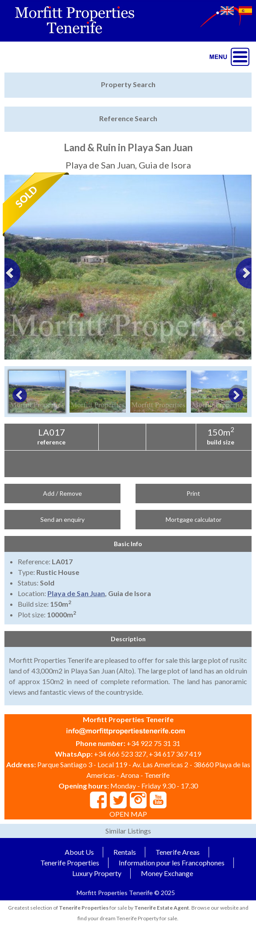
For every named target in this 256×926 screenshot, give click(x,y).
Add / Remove (62, 493)
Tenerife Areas (177, 852)
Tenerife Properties (69, 862)
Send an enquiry (62, 519)
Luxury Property (96, 873)
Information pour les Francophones (172, 862)
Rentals (124, 852)
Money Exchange (167, 873)
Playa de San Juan (76, 593)
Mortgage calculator (193, 519)
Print (193, 493)
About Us (79, 852)
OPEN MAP (128, 814)
